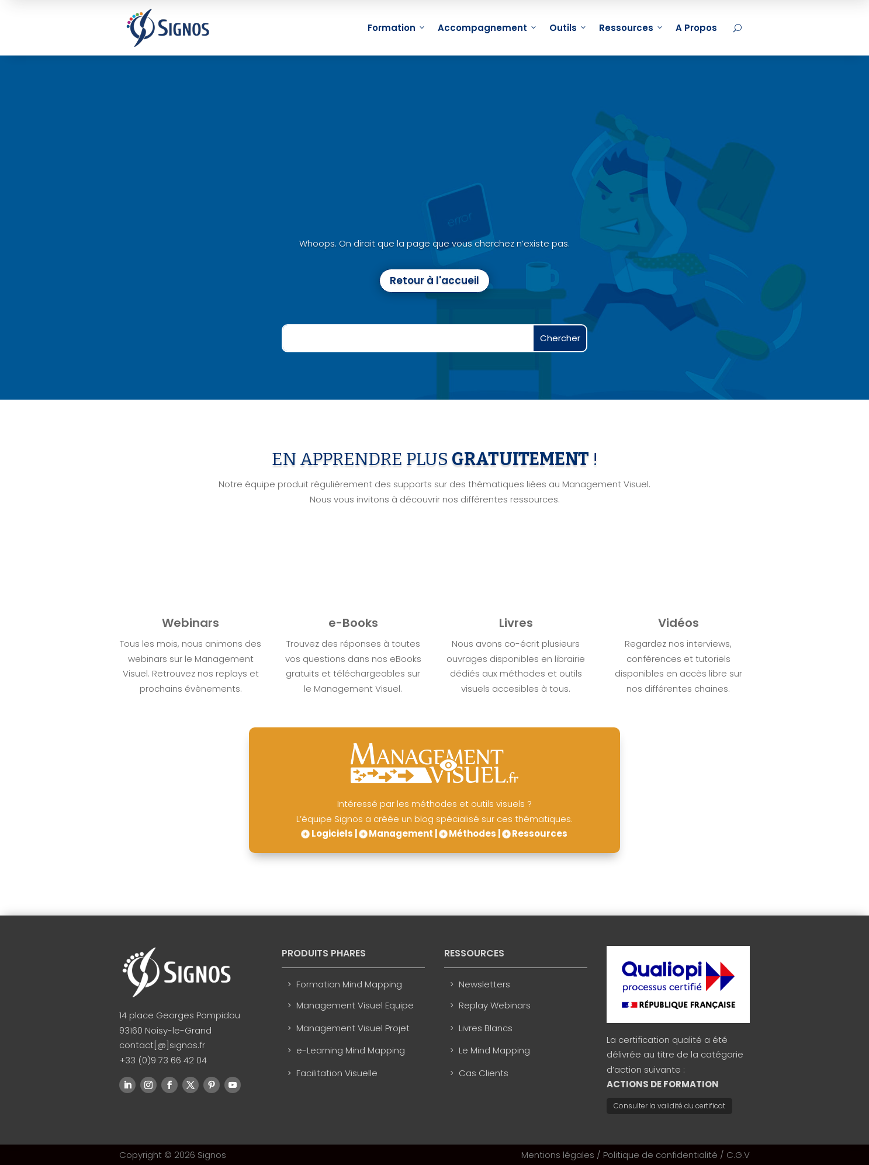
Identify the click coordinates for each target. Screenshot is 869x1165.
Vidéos (678, 623)
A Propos (696, 28)
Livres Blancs (486, 1028)
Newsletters (484, 984)
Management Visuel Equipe (355, 1005)
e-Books (353, 623)
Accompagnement (488, 28)
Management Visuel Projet (353, 1028)
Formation (397, 28)
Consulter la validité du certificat (669, 1106)
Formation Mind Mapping (349, 984)
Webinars (190, 623)
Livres (516, 623)
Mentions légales (557, 1155)
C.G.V (738, 1155)
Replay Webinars (495, 1005)
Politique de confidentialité (660, 1155)
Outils (568, 28)
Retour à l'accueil (434, 280)
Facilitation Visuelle (337, 1073)
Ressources (631, 28)
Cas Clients (483, 1073)
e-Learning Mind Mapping (350, 1050)
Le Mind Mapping (494, 1050)
